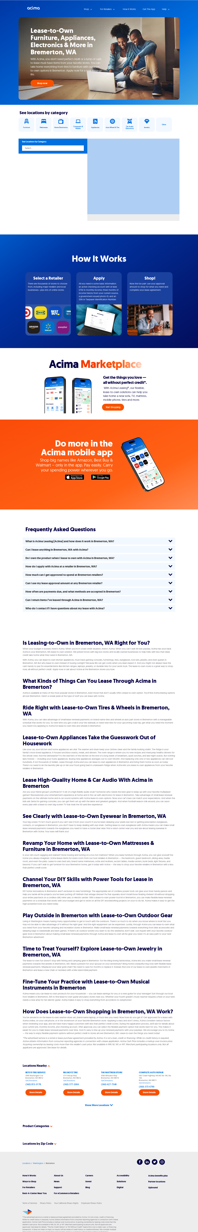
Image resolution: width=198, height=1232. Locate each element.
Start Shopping (113, 407)
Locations (26, 1153)
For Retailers (28, 1177)
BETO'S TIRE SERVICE (35, 1072)
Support (58, 1177)
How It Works (29, 1165)
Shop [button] (87, 9)
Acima (33, 9)
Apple (76, 477)
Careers (89, 1165)
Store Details (35, 1092)
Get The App (149, 9)
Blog (87, 1177)
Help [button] (164, 9)
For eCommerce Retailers (66, 1183)
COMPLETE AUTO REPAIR (151, 1072)
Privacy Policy (45, 1193)
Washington (38, 1153)
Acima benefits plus (158, 1165)
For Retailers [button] (106, 9)
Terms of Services (29, 1193)
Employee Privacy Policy (91, 1193)
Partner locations (156, 1171)
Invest (88, 1171)
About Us (58, 1165)
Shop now (42, 83)
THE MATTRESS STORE (111, 1072)
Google (102, 477)
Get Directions (31, 1080)
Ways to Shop (29, 1171)
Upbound (153, 1177)
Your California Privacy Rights (66, 1193)
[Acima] (27, 1202)
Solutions (121, 1171)
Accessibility (123, 1165)
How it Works (129, 9)
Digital (120, 1177)
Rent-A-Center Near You (34, 1183)
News (56, 1171)
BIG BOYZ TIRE (70, 1072)
